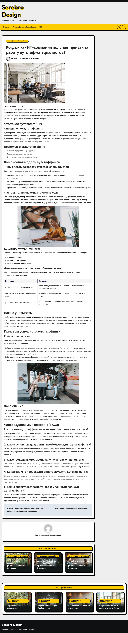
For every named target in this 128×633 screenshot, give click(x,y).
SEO (40, 27)
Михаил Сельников (21, 59)
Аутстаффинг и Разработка (24, 27)
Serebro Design (13, 10)
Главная (6, 27)
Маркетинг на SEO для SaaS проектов (46, 562)
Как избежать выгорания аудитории (78, 562)
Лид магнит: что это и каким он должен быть (109, 606)
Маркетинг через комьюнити (13, 562)
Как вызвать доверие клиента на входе (72, 509)
